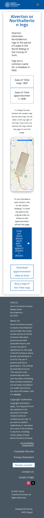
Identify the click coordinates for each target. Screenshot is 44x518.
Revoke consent (23, 465)
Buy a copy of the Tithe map (22, 285)
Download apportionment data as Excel (22, 271)
